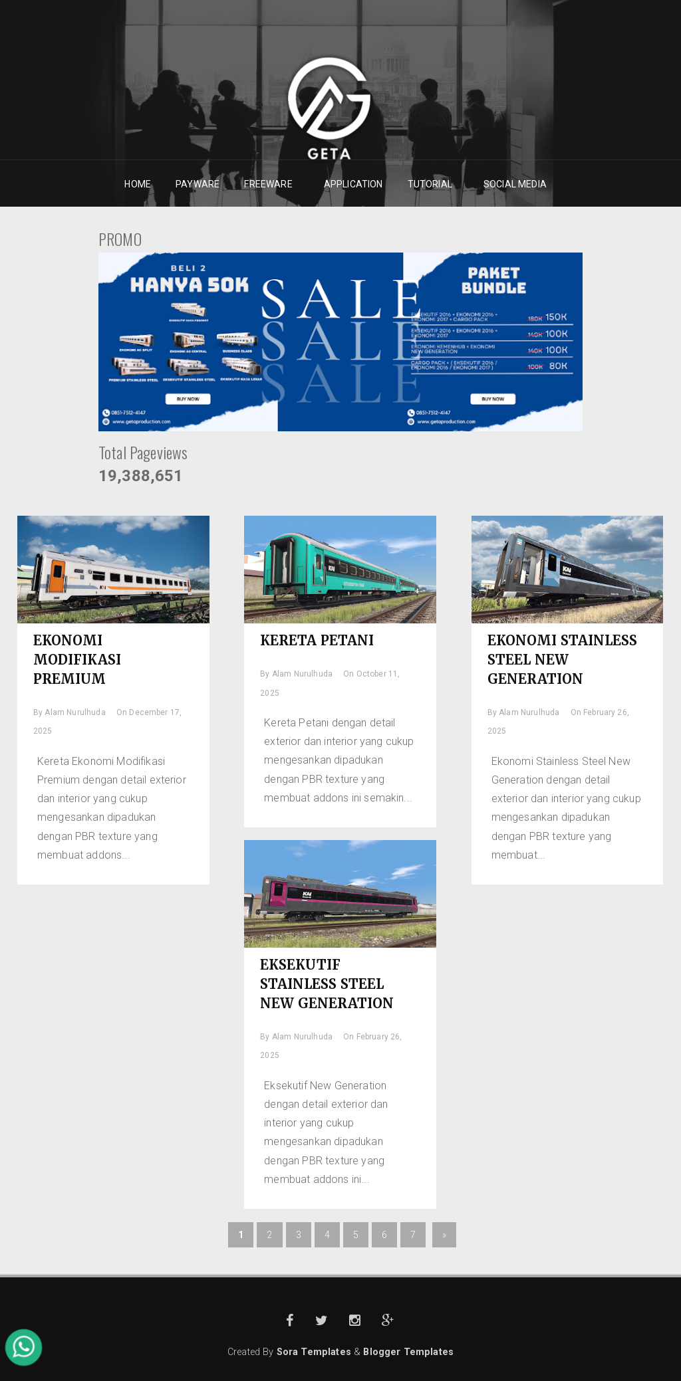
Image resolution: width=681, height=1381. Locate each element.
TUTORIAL (430, 184)
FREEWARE (269, 184)
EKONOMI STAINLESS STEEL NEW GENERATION (563, 659)
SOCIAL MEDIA (515, 184)
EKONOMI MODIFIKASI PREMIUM (78, 659)
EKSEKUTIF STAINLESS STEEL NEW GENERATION (327, 983)
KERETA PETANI (317, 640)
